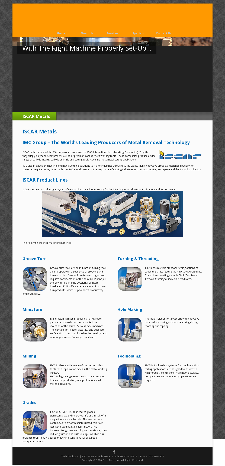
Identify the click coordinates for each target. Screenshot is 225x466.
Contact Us (164, 33)
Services (112, 33)
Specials (138, 33)
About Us (86, 33)
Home (61, 33)
